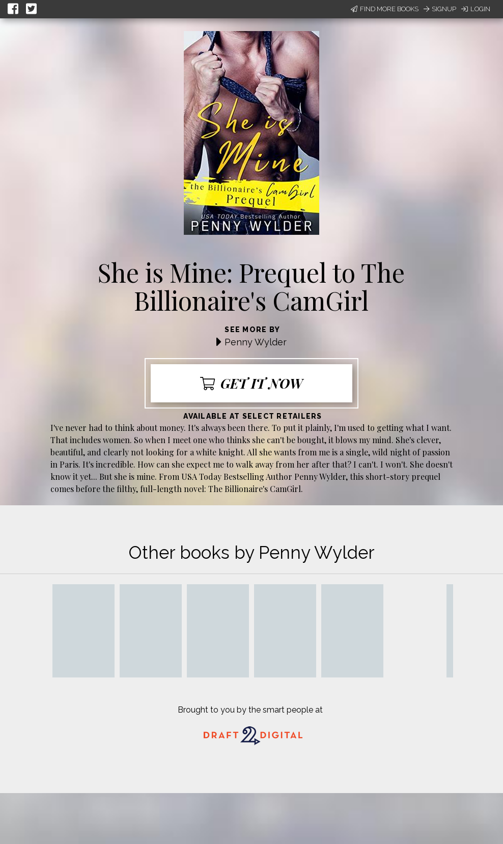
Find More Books (384, 9)
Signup (440, 9)
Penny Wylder (256, 342)
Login (475, 9)
